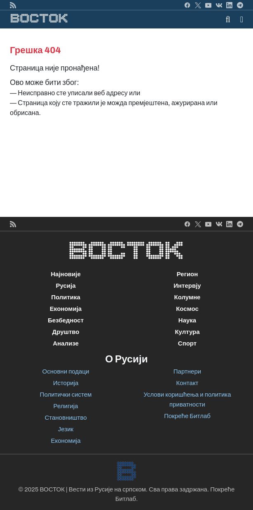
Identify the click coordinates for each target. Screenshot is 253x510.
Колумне (187, 297)
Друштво (65, 332)
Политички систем (66, 394)
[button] (241, 19)
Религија (66, 406)
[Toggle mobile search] (228, 19)
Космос (187, 309)
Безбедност (66, 320)
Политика (65, 297)
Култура (187, 332)
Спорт (187, 343)
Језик (65, 429)
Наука (187, 320)
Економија (66, 309)
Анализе (66, 343)
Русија (65, 285)
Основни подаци (65, 371)
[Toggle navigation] (239, 19)
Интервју (187, 285)
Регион (187, 274)
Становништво (66, 417)
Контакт (187, 383)
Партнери (187, 371)
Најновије (66, 274)
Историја (66, 383)
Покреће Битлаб (187, 416)
